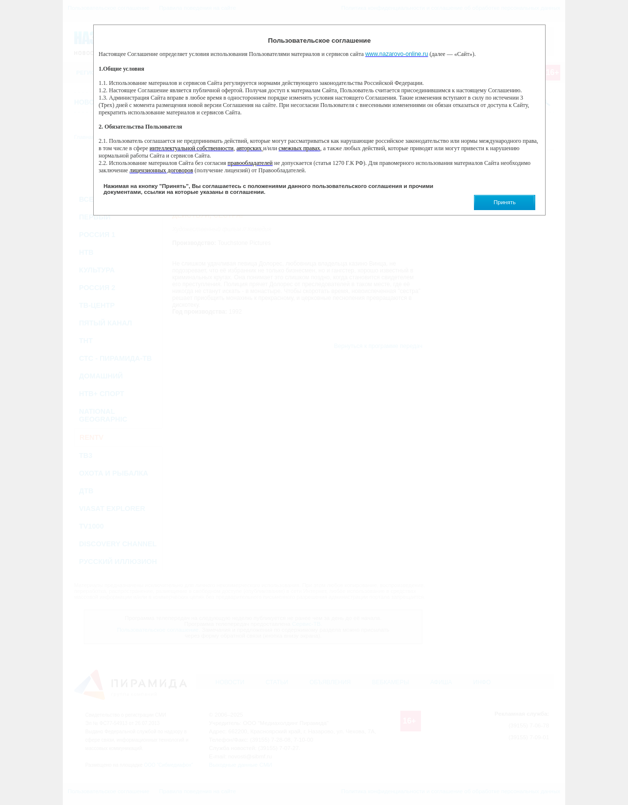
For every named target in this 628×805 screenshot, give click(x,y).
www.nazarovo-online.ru (396, 54)
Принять (505, 202)
